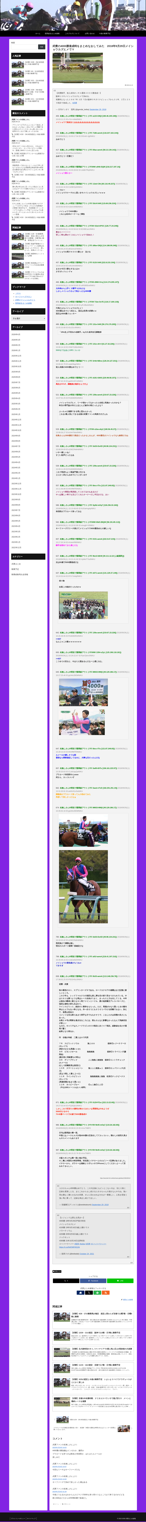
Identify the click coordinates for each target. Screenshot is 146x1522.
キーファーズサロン (23, 297)
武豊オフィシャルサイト (25, 300)
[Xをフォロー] (91, 1293)
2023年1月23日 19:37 (59, 1467)
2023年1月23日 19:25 (59, 1448)
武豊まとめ (57, 1271)
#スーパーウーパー (98, 1244)
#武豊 (74, 103)
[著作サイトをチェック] (86, 1293)
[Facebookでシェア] (93, 1281)
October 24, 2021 (87, 1254)
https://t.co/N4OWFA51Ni (69, 1247)
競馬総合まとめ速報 (23, 304)
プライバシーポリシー (18, 1519)
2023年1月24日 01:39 (59, 1492)
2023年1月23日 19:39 (59, 1480)
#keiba (82, 1244)
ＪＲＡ (18, 294)
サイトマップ (31, 1519)
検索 (13, 43)
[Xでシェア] (66, 1281)
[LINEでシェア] (120, 1281)
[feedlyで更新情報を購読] (96, 1293)
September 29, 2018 (98, 109)
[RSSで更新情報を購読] (100, 1293)
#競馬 (76, 1244)
